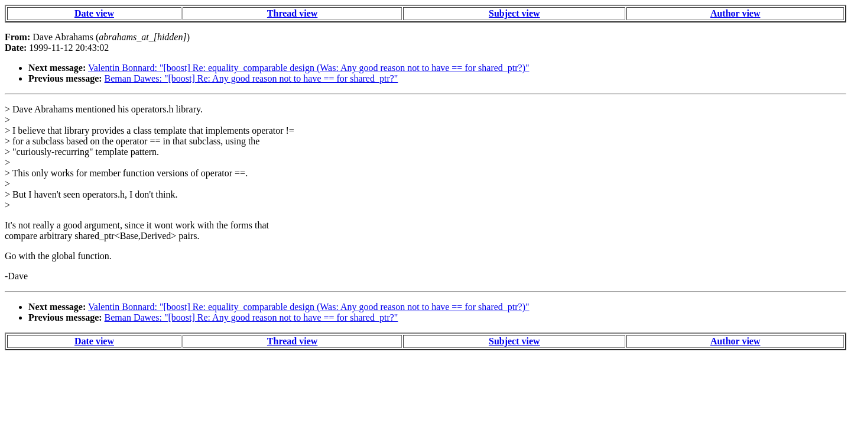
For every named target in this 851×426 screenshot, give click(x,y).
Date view (94, 13)
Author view (735, 13)
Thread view (292, 13)
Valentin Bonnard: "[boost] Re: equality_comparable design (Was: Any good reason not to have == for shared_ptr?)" (309, 68)
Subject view (514, 13)
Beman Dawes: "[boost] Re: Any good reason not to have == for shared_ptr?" (251, 78)
